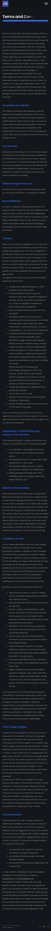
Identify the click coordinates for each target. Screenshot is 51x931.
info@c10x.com (8, 878)
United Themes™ (7, 928)
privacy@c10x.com (25, 878)
